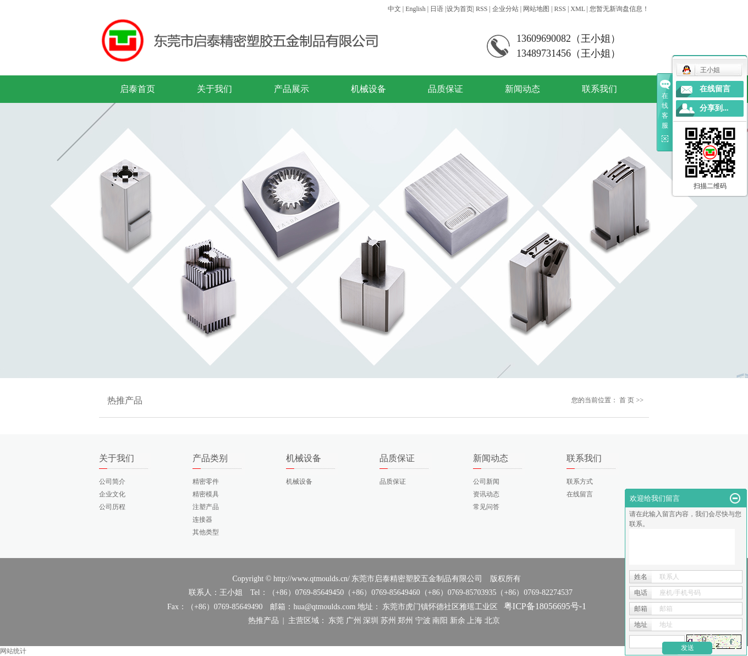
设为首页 (460, 9)
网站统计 (13, 651)
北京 (492, 620)
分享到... (714, 108)
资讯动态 (486, 494)
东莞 (336, 620)
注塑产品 (206, 507)
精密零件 (206, 481)
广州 (353, 620)
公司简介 (112, 481)
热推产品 (263, 620)
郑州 (405, 620)
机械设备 (368, 89)
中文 (394, 9)
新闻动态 (522, 89)
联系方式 (579, 481)
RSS (481, 9)
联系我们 (599, 89)
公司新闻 (486, 481)
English (415, 9)
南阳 (440, 620)
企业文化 (112, 494)
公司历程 (112, 507)
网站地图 (536, 9)
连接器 (202, 519)
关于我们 (214, 89)
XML (577, 9)
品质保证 (445, 89)
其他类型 (206, 532)
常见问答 (486, 507)
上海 (474, 620)
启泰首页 (137, 89)
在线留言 (579, 494)
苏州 (388, 620)
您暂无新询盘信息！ (619, 9)
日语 (436, 9)
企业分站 (505, 9)
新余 (457, 620)
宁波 (423, 620)
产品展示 (291, 89)
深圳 (370, 620)
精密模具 (206, 494)
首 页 (626, 400)
